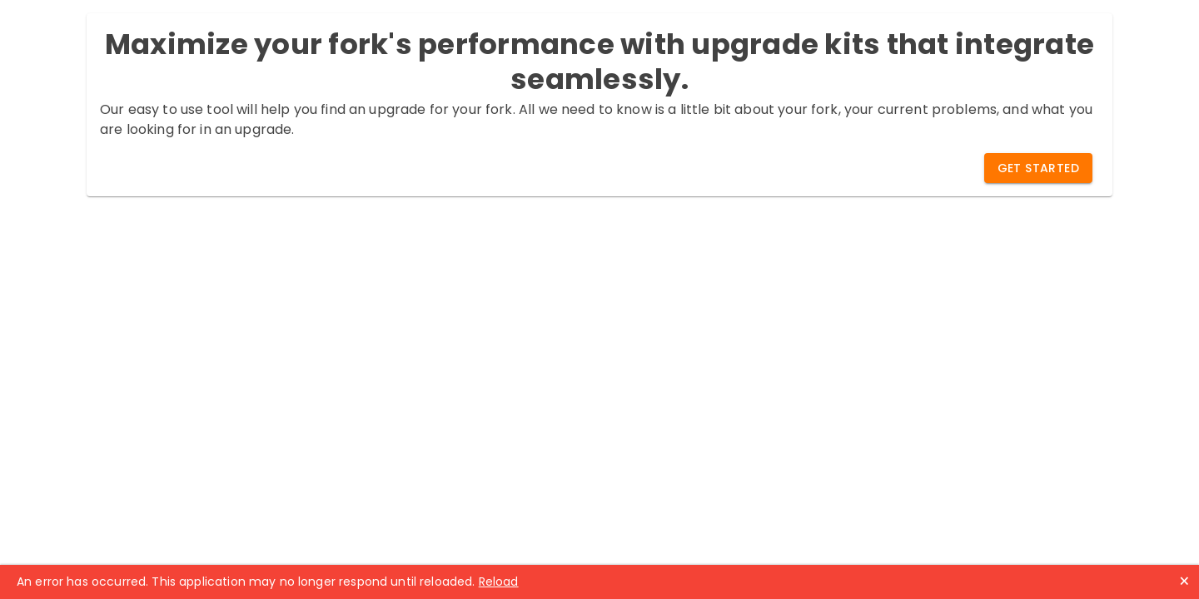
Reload (499, 581)
